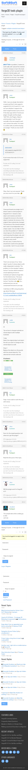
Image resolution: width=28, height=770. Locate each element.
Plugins (13, 23)
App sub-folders (21, 671)
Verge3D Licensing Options (9, 718)
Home (3, 23)
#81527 (23, 502)
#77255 (23, 179)
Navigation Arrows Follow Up (9, 631)
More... (4, 703)
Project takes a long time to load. (11, 638)
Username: (5, 543)
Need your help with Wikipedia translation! (13, 665)
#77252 (23, 90)
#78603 (23, 388)
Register (8, 566)
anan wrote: (8, 147)
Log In (5, 561)
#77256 (23, 197)
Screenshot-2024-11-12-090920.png (8, 380)
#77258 (23, 250)
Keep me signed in (8, 557)
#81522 (23, 477)
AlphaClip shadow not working (11, 699)
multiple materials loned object (15, 28)
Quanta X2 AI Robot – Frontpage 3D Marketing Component (11, 618)
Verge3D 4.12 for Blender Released (11, 738)
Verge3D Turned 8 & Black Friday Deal (12, 740)
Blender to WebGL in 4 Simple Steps (11, 724)
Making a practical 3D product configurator (13, 727)
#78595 (23, 315)
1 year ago (15, 34)
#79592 (23, 446)
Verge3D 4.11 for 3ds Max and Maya (11, 743)
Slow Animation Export (8, 652)
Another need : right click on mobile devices (13, 645)
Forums (8, 23)
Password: (5, 549)
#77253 (23, 134)
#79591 (23, 421)
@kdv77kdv (6, 64)
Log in (3, 566)
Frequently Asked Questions (9, 721)
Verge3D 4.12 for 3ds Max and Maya (11, 735)
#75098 (23, 53)
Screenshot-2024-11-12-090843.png (8, 368)
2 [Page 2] (22, 44)
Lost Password (7, 600)
